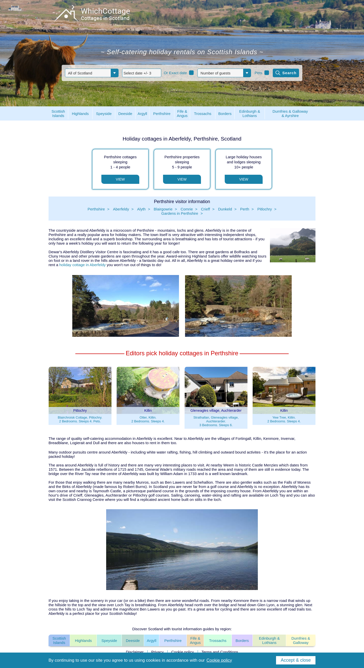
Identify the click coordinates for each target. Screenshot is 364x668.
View (120, 179)
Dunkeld (225, 209)
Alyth (141, 209)
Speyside (109, 640)
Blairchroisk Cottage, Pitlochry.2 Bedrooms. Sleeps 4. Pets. (80, 419)
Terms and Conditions (219, 652)
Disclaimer (135, 652)
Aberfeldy (121, 209)
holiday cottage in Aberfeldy (82, 265)
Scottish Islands (59, 640)
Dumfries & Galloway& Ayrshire (290, 113)
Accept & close (296, 660)
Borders (242, 640)
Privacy (157, 652)
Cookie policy (182, 652)
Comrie (186, 209)
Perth (244, 209)
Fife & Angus (195, 640)
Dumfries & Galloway (300, 640)
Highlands (83, 640)
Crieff (205, 209)
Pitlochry (264, 209)
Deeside (133, 640)
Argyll (151, 640)
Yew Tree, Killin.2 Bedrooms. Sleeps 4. (284, 419)
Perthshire (96, 209)
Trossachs (217, 640)
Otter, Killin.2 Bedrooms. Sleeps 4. (148, 419)
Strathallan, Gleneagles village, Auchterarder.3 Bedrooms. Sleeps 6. (216, 421)
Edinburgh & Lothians (269, 640)
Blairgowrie (163, 209)
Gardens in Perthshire (179, 213)
